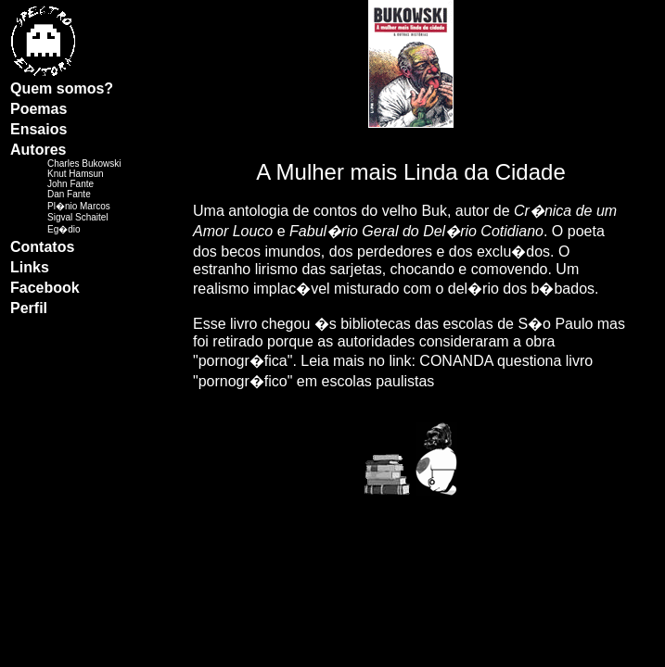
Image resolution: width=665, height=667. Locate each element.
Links (29, 267)
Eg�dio (64, 229)
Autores (38, 149)
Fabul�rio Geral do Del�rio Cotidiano (416, 231)
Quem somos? (61, 88)
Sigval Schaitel (78, 217)
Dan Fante (69, 194)
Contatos (42, 247)
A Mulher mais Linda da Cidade (411, 171)
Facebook (45, 288)
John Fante (70, 184)
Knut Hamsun (75, 174)
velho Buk (414, 211)
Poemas (38, 109)
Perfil (28, 308)
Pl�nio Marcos (78, 206)
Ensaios (38, 129)
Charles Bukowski (84, 163)
